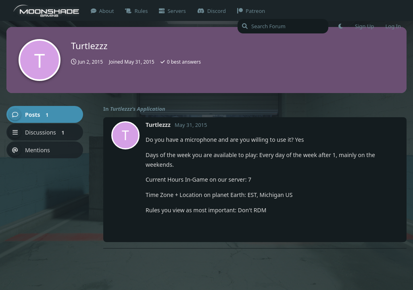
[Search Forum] (283, 26)
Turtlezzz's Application (137, 108)
